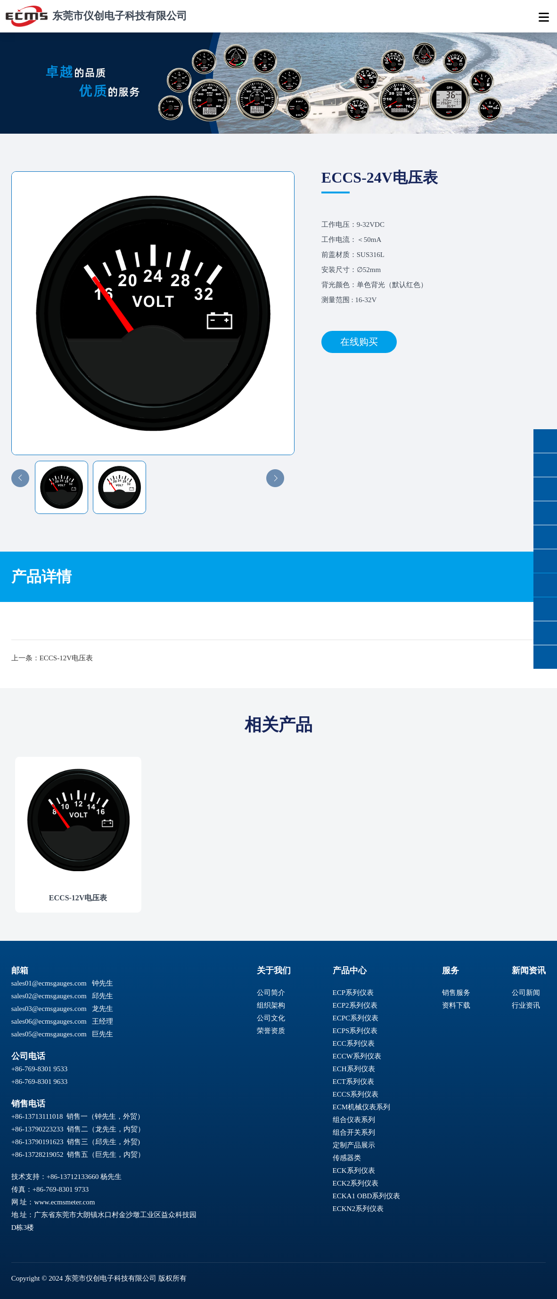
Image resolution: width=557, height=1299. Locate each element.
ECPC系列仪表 (356, 1018)
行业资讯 (526, 1005)
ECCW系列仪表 (357, 1056)
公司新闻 (526, 992)
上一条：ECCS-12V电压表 (52, 658)
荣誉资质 (271, 1030)
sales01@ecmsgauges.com (49, 983)
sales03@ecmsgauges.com (49, 1008)
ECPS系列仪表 (355, 1030)
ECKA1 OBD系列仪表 (367, 1196)
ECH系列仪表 (354, 1069)
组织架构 (271, 1005)
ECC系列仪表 (354, 1043)
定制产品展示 (354, 1145)
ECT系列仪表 (353, 1081)
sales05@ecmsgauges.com (49, 1034)
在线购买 (359, 342)
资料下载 (456, 1005)
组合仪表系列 (354, 1119)
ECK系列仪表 (354, 1170)
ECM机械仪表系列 (362, 1107)
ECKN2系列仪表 (358, 1208)
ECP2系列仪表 (355, 1005)
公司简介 (271, 992)
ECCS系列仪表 (356, 1094)
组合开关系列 (354, 1132)
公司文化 (271, 1018)
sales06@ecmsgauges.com (49, 1021)
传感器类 (347, 1158)
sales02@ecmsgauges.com (49, 996)
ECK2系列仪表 (356, 1183)
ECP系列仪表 (353, 992)
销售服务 (456, 992)
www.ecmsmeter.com (64, 1202)
